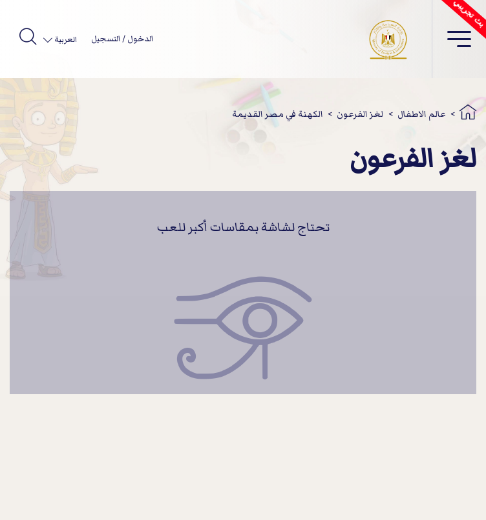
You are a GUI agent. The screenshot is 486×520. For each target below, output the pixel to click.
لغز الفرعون (360, 114)
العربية (64, 40)
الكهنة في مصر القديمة (277, 114)
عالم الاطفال (421, 114)
